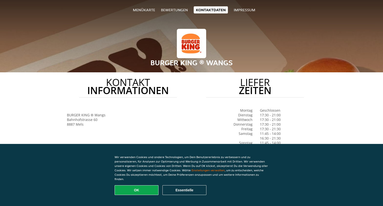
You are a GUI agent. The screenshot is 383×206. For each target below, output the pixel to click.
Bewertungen (174, 9)
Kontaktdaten (211, 9)
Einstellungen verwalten (208, 170)
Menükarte (144, 9)
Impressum (244, 9)
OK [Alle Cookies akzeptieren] (136, 190)
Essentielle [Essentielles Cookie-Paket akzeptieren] (184, 190)
